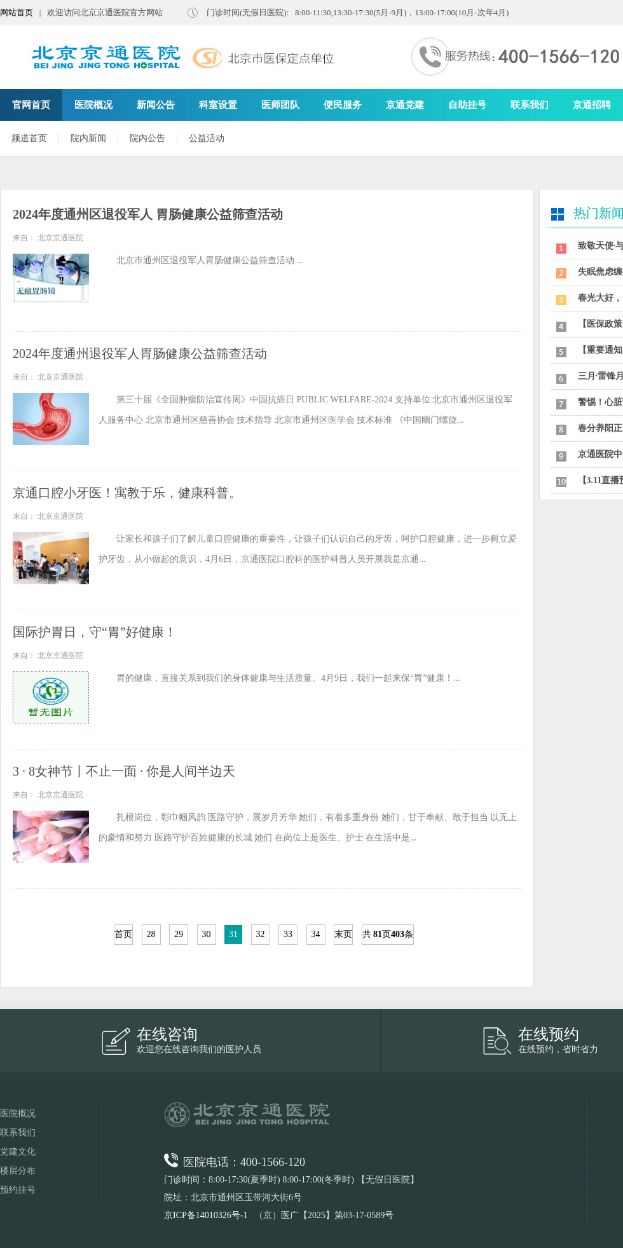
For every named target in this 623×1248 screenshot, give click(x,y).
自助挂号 (467, 105)
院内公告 (147, 138)
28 (151, 934)
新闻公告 (156, 105)
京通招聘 (592, 105)
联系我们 (529, 105)
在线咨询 (167, 1034)
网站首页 (16, 12)
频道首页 (29, 138)
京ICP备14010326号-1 (205, 1215)
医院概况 (93, 105)
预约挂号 (18, 1190)
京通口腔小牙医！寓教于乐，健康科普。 (127, 493)
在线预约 (548, 1034)
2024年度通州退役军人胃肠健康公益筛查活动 (140, 353)
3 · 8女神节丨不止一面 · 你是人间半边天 (124, 771)
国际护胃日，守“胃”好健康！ (95, 632)
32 (260, 934)
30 (206, 934)
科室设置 (218, 105)
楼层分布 (18, 1171)
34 (316, 934)
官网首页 (31, 105)
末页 (343, 934)
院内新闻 (88, 138)
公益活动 (206, 138)
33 (288, 934)
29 (178, 934)
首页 (123, 934)
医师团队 (280, 105)
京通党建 (405, 105)
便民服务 (343, 105)
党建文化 (18, 1151)
